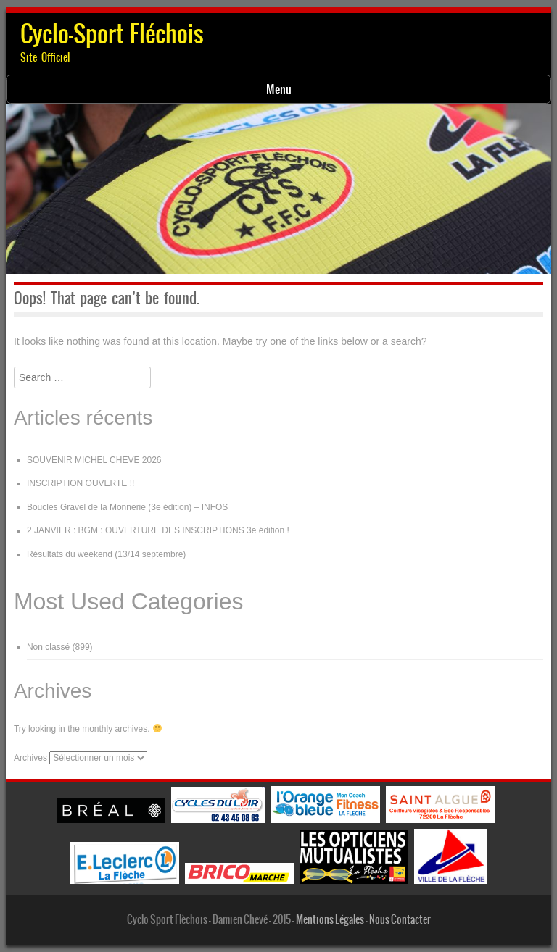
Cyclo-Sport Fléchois (112, 33)
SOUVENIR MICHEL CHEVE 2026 (94, 460)
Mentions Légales (330, 919)
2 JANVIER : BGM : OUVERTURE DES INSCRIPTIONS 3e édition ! (158, 530)
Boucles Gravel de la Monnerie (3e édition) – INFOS (127, 507)
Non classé (48, 647)
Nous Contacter (400, 919)
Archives (30, 758)
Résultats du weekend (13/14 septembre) (106, 554)
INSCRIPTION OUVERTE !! (80, 483)
